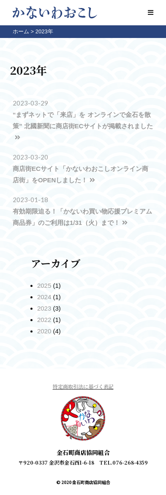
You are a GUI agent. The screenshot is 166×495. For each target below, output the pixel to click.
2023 (44, 308)
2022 (44, 319)
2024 (44, 296)
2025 (44, 285)
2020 (44, 331)
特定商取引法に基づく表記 (83, 386)
